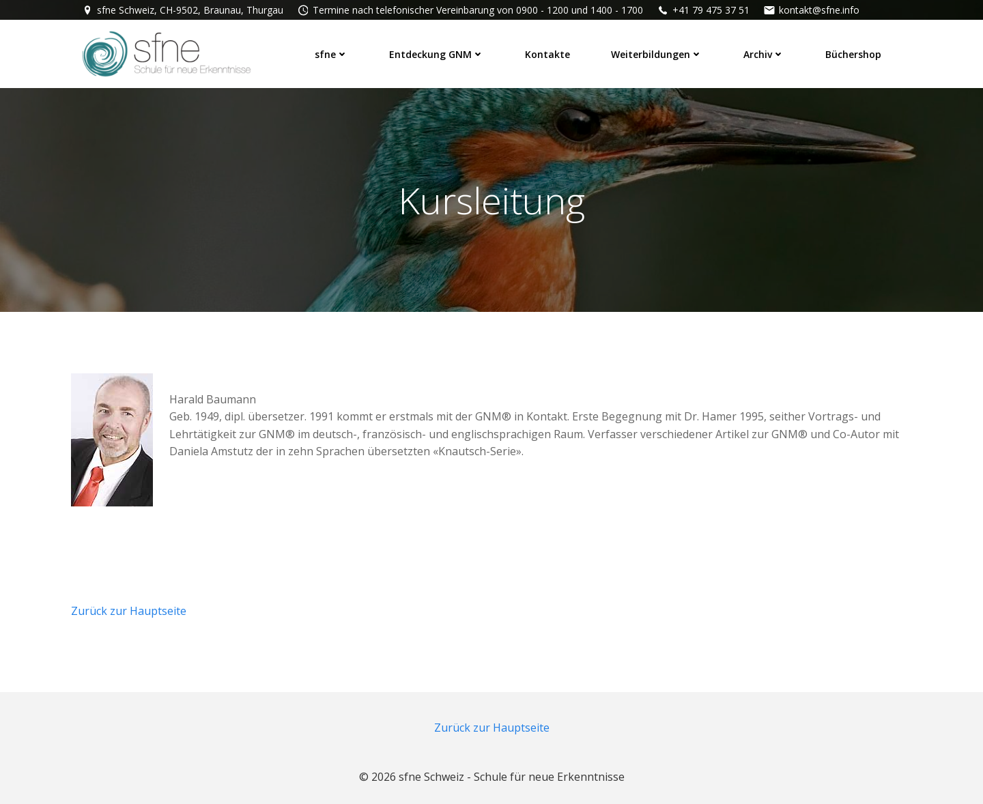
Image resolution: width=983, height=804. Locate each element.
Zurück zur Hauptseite (128, 610)
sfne (331, 54)
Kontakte (547, 54)
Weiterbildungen (656, 54)
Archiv (763, 54)
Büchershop (853, 54)
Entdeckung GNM (436, 54)
